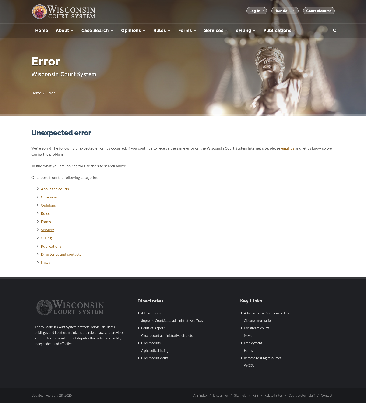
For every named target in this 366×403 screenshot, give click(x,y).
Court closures (319, 11)
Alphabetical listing (154, 351)
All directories (151, 313)
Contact (326, 395)
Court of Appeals (153, 328)
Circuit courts (151, 343)
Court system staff (302, 395)
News (45, 262)
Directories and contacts (61, 254)
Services (47, 229)
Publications (51, 246)
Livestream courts (256, 328)
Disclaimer (220, 395)
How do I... (285, 10)
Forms (46, 221)
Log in (257, 10)
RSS (255, 395)
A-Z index (200, 395)
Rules (45, 213)
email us (287, 148)
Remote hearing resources (262, 358)
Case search (50, 197)
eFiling (46, 238)
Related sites (273, 395)
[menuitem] (42, 31)
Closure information (258, 321)
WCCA (249, 365)
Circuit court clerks (154, 358)
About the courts (55, 189)
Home (36, 92)
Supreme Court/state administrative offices (172, 321)
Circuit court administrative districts (167, 336)
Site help (240, 395)
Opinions (48, 205)
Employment (253, 343)
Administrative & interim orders (266, 313)
